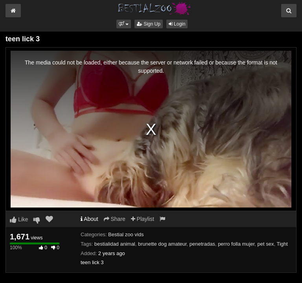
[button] (123, 24)
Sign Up (148, 24)
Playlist (142, 219)
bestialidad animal (114, 244)
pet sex (266, 244)
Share (114, 219)
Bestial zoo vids (126, 234)
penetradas (202, 244)
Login (177, 24)
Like (19, 219)
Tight (282, 244)
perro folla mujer (236, 244)
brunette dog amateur (162, 244)
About (89, 219)
